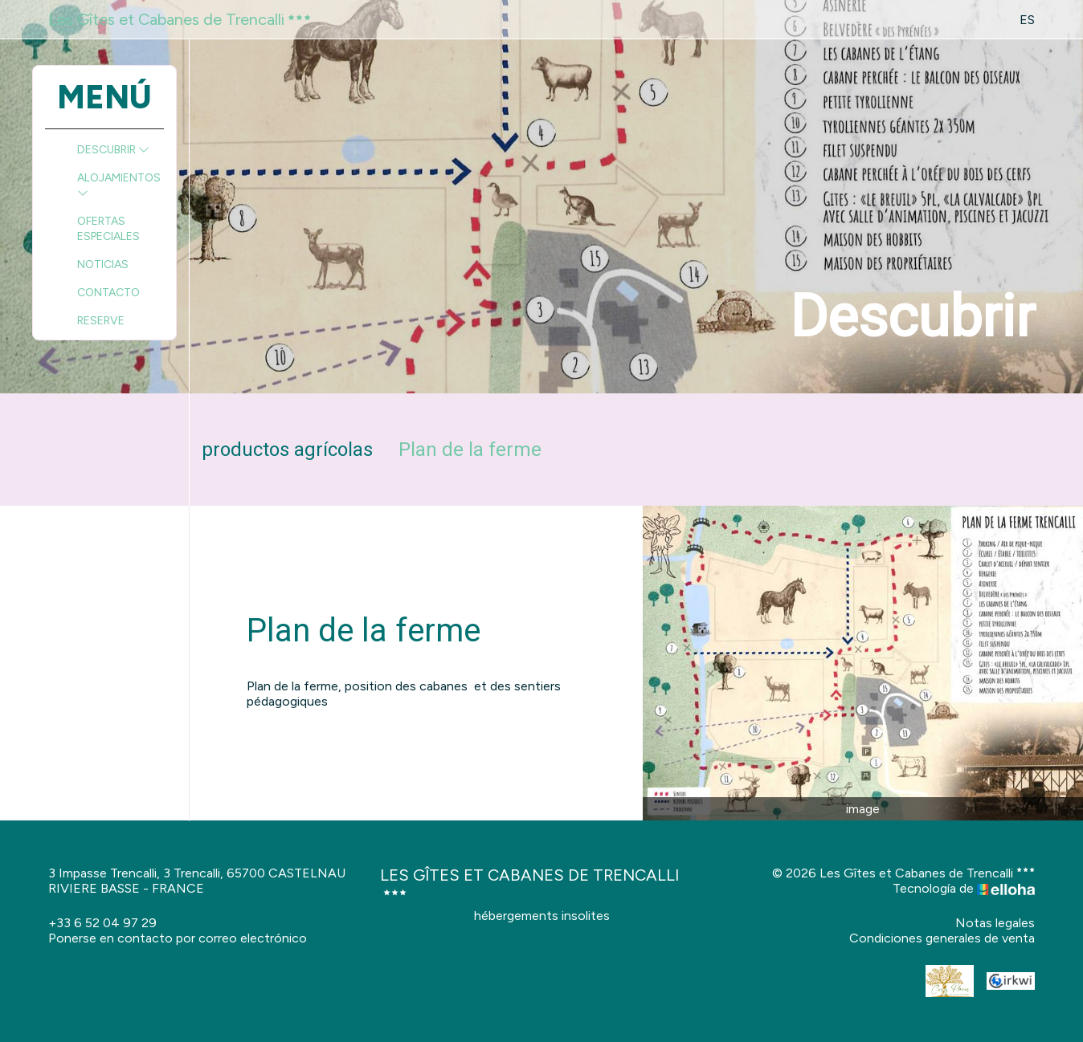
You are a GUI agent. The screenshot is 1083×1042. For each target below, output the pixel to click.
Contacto (108, 292)
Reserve (101, 321)
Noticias (103, 264)
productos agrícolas (287, 449)
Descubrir (113, 150)
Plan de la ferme (470, 449)
